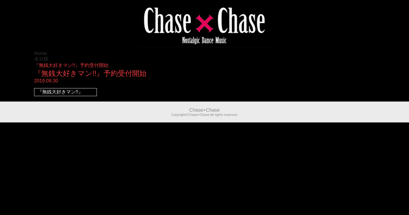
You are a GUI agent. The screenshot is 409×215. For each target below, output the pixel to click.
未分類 (41, 59)
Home (40, 53)
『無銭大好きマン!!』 (60, 91)
